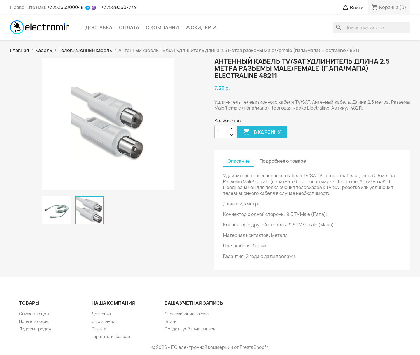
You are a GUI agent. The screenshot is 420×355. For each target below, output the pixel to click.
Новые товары (33, 321)
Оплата (129, 27)
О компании (162, 27)
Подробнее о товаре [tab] (282, 161)
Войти (170, 321)
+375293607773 (118, 7)
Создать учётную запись (189, 329)
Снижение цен (34, 313)
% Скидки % (201, 27)
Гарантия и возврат (111, 336)
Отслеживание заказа (186, 313)
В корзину (262, 132)
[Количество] (221, 132)
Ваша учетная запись (193, 303)
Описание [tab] (239, 161)
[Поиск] (371, 27)
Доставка (98, 27)
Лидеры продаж (35, 329)
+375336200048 (65, 7)
